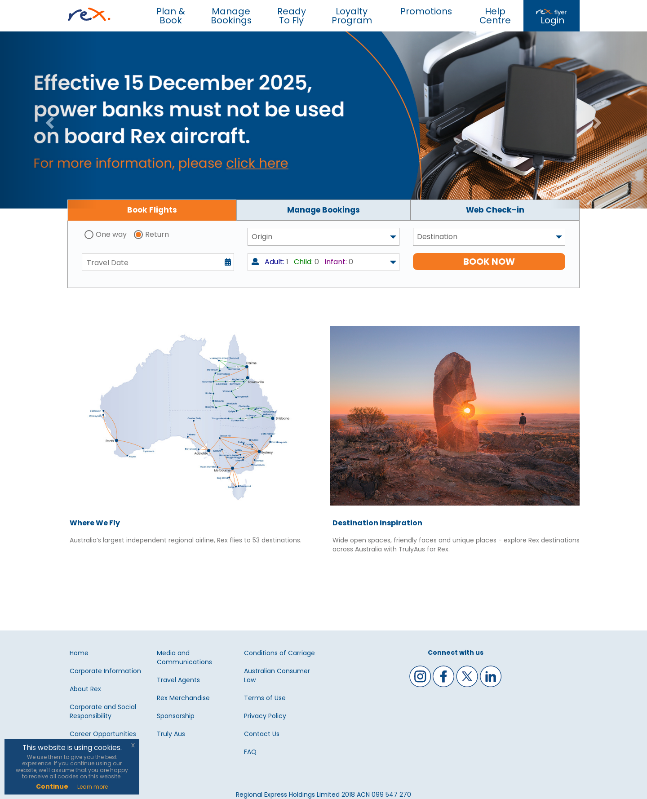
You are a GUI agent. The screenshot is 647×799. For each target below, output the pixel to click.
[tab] (151, 210)
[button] (48, 120)
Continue (52, 786)
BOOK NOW (489, 261)
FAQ (250, 751)
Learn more (92, 786)
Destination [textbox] (437, 236)
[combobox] (324, 237)
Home (79, 652)
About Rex (85, 688)
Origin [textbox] (262, 236)
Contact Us (261, 733)
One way (111, 234)
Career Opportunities (103, 733)
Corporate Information (105, 670)
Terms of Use (265, 697)
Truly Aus (171, 733)
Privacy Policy (265, 715)
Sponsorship (176, 715)
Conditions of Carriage (279, 652)
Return (157, 234)
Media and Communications (184, 657)
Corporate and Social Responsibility (103, 711)
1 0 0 (302, 262)
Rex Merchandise (183, 697)
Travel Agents (178, 679)
